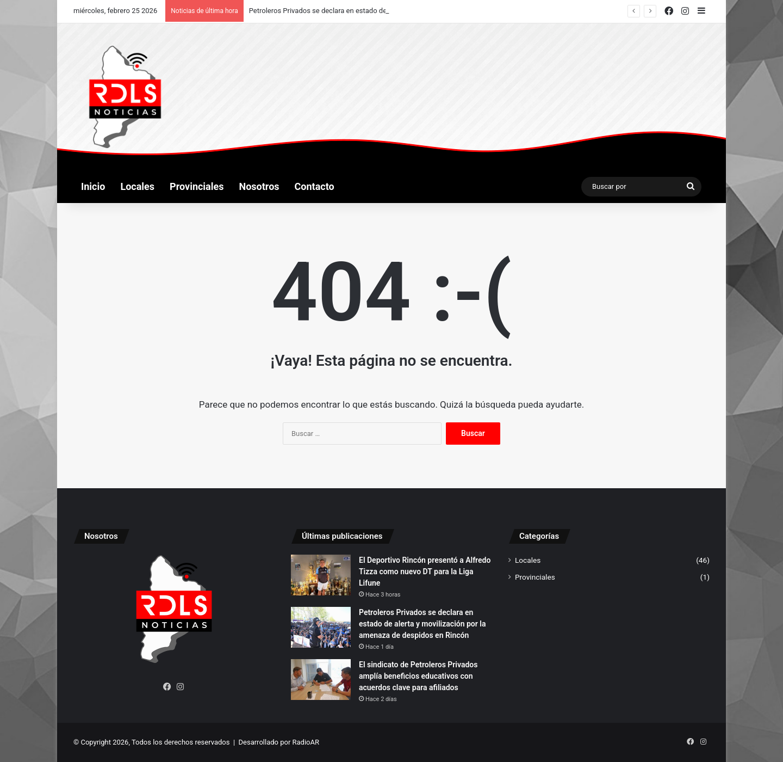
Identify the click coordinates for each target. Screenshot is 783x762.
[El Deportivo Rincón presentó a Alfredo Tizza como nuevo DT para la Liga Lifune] (321, 575)
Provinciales (196, 186)
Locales (137, 186)
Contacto (314, 186)
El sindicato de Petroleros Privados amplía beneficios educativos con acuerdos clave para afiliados (418, 676)
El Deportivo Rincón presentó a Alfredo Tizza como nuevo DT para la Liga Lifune (424, 571)
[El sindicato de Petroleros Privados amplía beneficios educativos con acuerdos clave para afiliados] (321, 679)
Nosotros (259, 186)
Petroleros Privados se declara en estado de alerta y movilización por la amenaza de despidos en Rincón (422, 624)
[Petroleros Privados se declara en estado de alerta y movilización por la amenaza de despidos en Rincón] (321, 627)
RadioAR (306, 742)
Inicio (93, 186)
